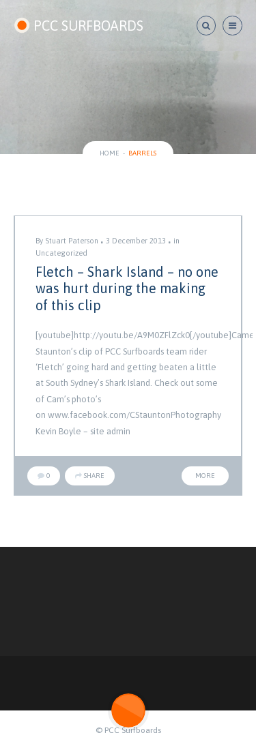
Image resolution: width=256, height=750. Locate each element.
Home (109, 153)
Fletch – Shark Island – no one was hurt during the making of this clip (126, 288)
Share (89, 475)
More (205, 475)
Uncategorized (61, 253)
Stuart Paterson (71, 241)
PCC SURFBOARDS (78, 25)
